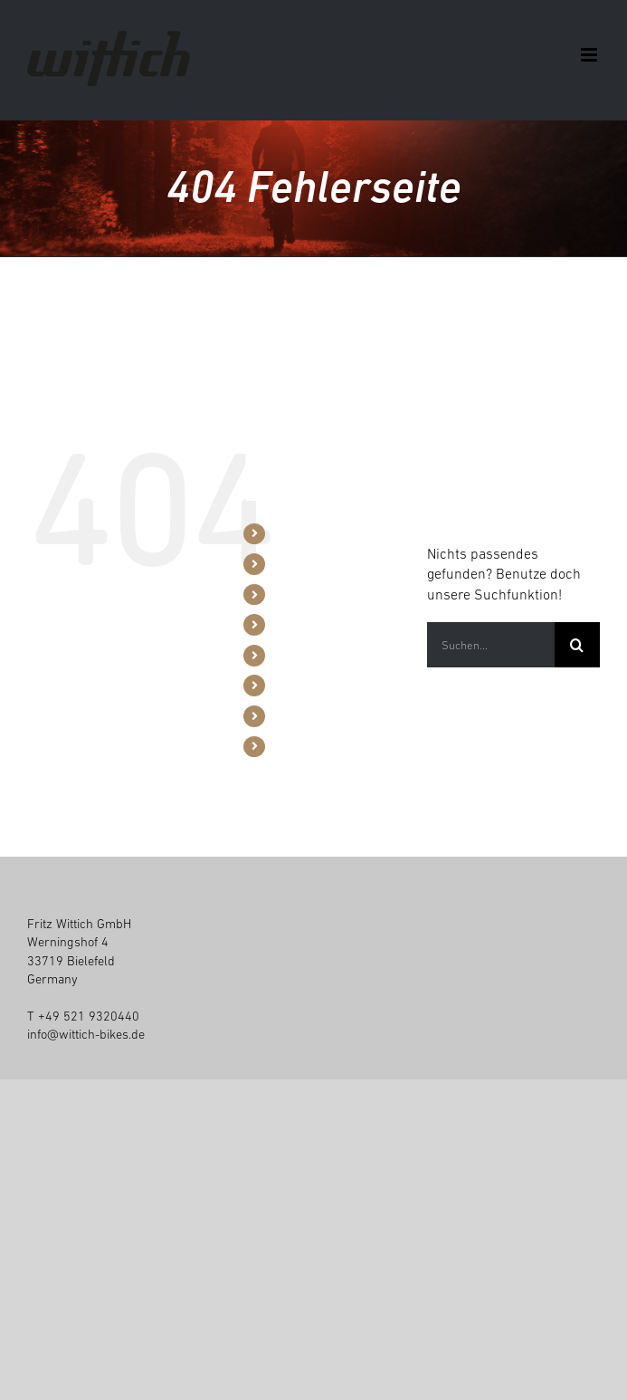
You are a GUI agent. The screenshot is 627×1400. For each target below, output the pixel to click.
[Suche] (577, 644)
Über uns (298, 654)
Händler (296, 624)
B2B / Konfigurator (323, 563)
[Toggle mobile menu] (590, 54)
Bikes (288, 533)
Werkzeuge (304, 594)
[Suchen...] (491, 644)
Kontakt (294, 746)
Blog (286, 684)
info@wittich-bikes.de (86, 1034)
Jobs (286, 715)
